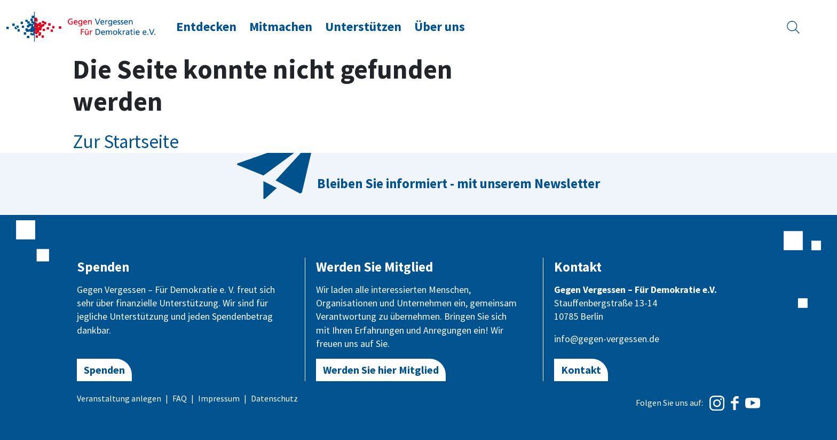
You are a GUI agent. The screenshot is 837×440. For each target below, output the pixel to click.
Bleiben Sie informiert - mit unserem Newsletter (458, 183)
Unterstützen (363, 26)
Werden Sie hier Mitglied (381, 369)
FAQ (179, 398)
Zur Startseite (126, 141)
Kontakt (581, 369)
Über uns (439, 26)
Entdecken (206, 26)
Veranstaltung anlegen (119, 398)
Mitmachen (280, 26)
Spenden (104, 369)
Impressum (219, 398)
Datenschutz (274, 398)
